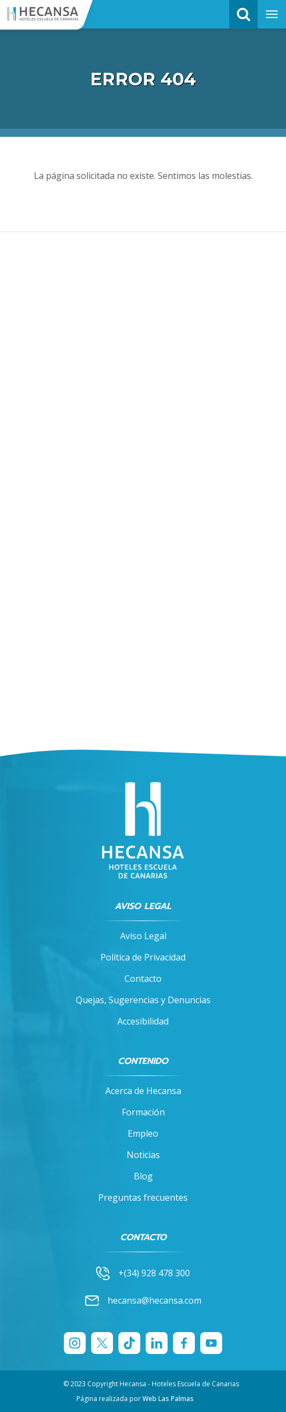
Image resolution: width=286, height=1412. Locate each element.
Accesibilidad (143, 1021)
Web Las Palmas (168, 1398)
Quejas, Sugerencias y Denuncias (143, 1000)
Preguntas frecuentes (143, 1197)
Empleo (143, 1133)
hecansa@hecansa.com (143, 1300)
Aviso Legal (143, 936)
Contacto (143, 979)
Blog (143, 1176)
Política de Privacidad (143, 957)
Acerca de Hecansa (143, 1091)
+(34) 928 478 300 (143, 1273)
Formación (143, 1112)
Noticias (143, 1155)
